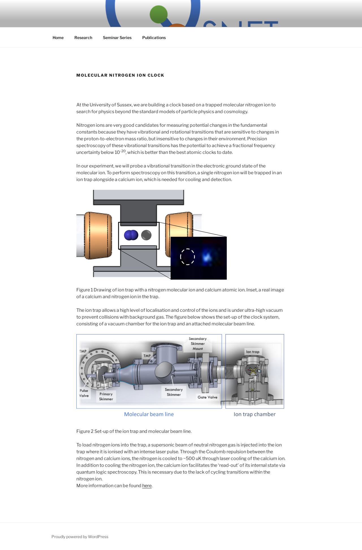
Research (83, 37)
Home (58, 37)
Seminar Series (117, 37)
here (147, 485)
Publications (154, 37)
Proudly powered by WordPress (79, 536)
